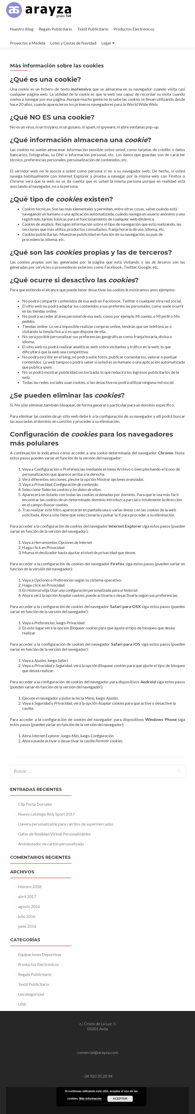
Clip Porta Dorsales (35, 804)
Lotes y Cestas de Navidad (73, 42)
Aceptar (120, 1099)
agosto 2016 (29, 906)
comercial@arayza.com (97, 1052)
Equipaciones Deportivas (39, 954)
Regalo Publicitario (55, 28)
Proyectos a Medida (27, 42)
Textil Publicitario (92, 28)
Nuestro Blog (22, 28)
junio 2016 (27, 926)
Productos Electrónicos (133, 28)
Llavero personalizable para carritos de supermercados (65, 823)
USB (22, 1004)
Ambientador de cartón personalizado (51, 843)
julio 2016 (26, 916)
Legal (106, 42)
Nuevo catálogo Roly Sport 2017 (46, 814)
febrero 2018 (29, 886)
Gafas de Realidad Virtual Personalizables (54, 833)
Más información (90, 1098)
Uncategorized (31, 994)
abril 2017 (27, 896)
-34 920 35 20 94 (97, 1076)
